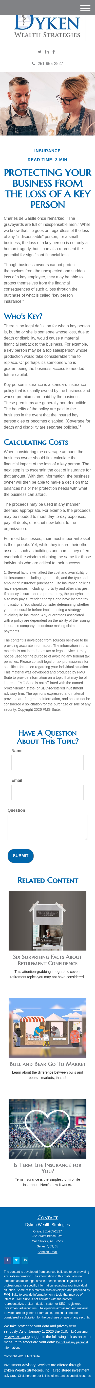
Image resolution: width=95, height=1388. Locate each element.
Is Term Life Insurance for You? (47, 1168)
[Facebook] (53, 52)
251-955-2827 (47, 63)
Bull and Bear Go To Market (47, 1064)
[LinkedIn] (47, 52)
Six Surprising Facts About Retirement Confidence (47, 960)
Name (17, 751)
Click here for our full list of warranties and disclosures (54, 1376)
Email (16, 780)
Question (16, 810)
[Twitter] (40, 52)
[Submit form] (21, 856)
